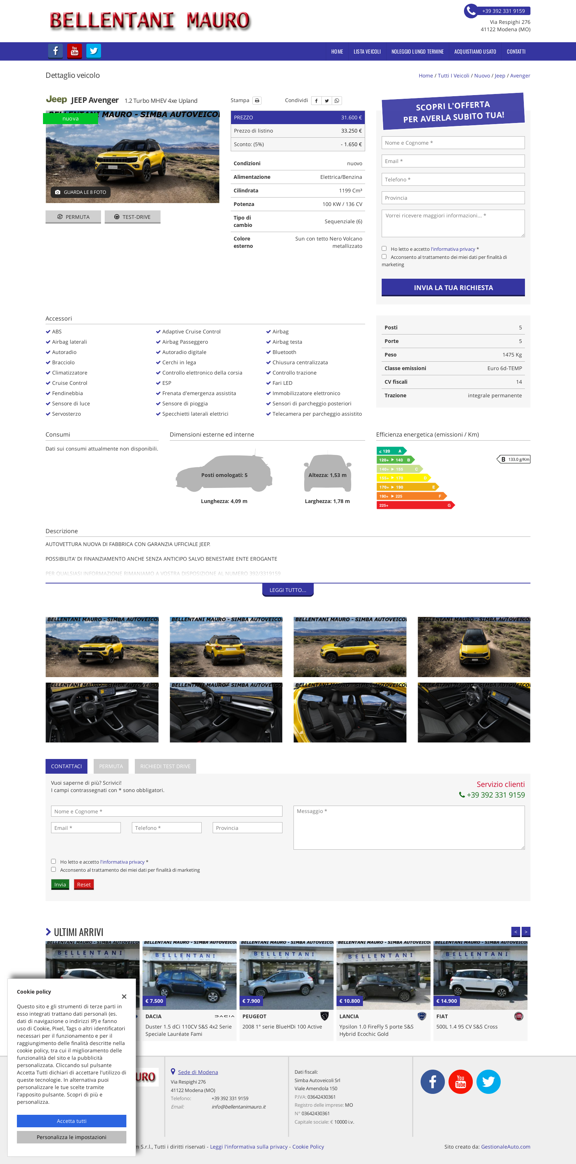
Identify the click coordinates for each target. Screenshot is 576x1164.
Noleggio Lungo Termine (418, 51)
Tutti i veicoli (453, 75)
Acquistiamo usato (475, 51)
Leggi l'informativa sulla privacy (249, 1146)
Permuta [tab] (111, 766)
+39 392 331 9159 (492, 795)
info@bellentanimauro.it (239, 1106)
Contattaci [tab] (66, 766)
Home (337, 51)
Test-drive (132, 216)
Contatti (516, 51)
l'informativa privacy (453, 249)
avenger (520, 75)
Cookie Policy (308, 1146)
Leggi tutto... (288, 589)
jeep (500, 75)
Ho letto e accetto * (435, 249)
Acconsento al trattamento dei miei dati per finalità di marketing (130, 870)
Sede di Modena (198, 1072)
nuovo (482, 75)
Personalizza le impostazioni (72, 1137)
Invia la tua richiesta (453, 287)
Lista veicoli (367, 51)
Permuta (73, 216)
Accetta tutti (72, 1120)
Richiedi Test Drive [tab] (165, 766)
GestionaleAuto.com (505, 1146)
